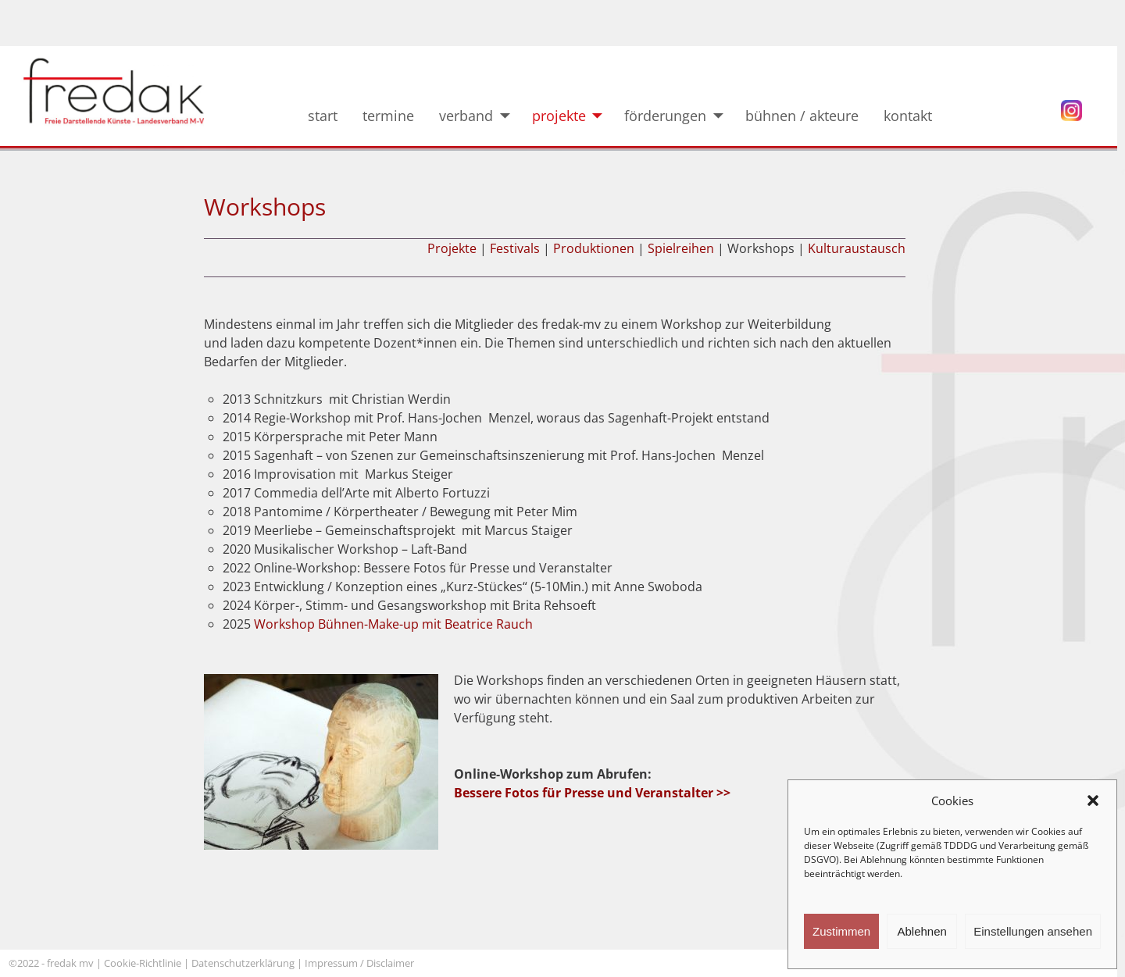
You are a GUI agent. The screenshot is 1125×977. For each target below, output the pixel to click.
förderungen (665, 115)
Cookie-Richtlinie (142, 963)
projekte (559, 115)
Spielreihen (681, 248)
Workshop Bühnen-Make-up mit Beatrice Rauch (393, 624)
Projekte (452, 248)
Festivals (515, 248)
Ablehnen (921, 931)
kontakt (919, 115)
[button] (1093, 800)
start (323, 115)
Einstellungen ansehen (1032, 931)
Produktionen (593, 248)
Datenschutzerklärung (243, 963)
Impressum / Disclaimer (360, 963)
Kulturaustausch (856, 248)
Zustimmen (841, 931)
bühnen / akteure (802, 115)
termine (388, 115)
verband (466, 115)
